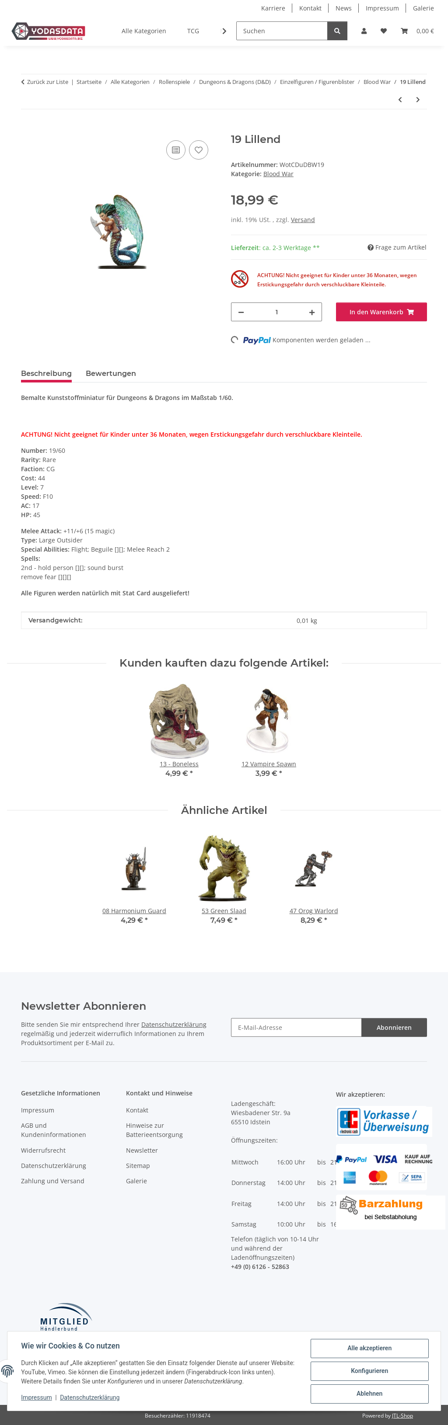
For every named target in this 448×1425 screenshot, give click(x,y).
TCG (193, 31)
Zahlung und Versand (52, 1181)
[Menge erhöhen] (312, 312)
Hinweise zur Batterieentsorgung (154, 1130)
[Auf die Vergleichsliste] (176, 150)
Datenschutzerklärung (90, 1397)
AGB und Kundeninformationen (53, 1130)
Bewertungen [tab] (111, 373)
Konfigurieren (369, 1371)
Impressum (36, 1397)
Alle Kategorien (144, 31)
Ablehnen (369, 1393)
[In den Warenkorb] (28, 128)
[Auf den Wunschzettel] (198, 150)
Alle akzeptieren (369, 1348)
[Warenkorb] (417, 31)
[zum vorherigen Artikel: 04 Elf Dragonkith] (400, 99)
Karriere (273, 8)
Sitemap (138, 1165)
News (344, 8)
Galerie (423, 8)
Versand (303, 219)
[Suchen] (282, 30)
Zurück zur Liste (47, 82)
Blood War (278, 174)
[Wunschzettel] (384, 31)
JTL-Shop (402, 1415)
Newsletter (142, 1150)
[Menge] (276, 312)
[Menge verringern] (241, 312)
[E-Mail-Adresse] (296, 1027)
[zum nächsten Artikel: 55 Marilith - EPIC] (418, 99)
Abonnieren (394, 1027)
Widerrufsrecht (43, 1150)
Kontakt (310, 8)
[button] (364, 31)
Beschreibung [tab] (46, 373)
